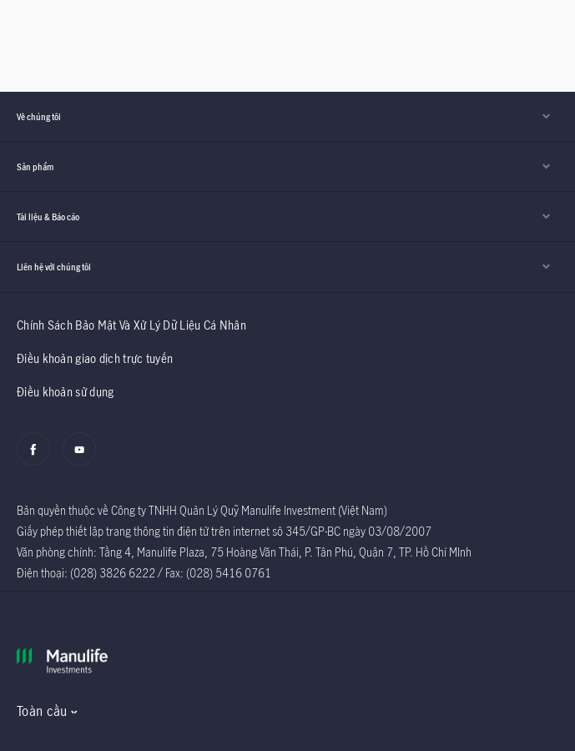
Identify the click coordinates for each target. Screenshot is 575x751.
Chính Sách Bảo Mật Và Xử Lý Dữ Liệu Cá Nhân (131, 325)
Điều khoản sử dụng (65, 392)
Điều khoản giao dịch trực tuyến (95, 358)
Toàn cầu (42, 711)
